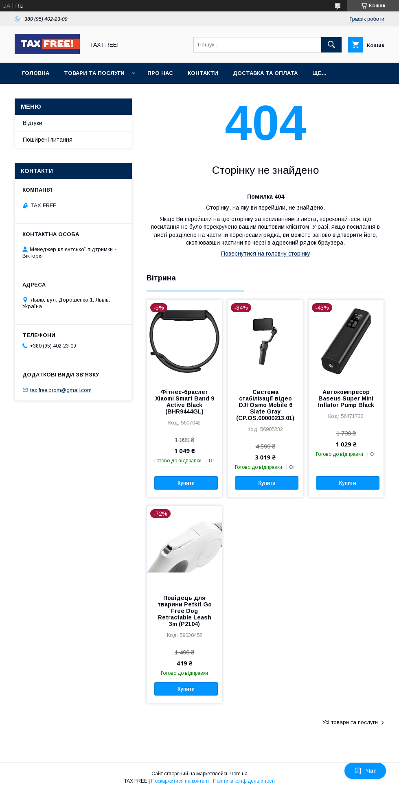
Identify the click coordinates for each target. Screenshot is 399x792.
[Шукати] (331, 45)
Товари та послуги (94, 73)
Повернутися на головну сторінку (265, 253)
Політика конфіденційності (244, 781)
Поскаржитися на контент (180, 781)
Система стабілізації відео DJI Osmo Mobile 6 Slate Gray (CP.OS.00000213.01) (265, 405)
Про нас (160, 73)
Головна (35, 73)
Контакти (203, 73)
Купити (186, 483)
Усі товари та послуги (350, 722)
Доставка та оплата (265, 73)
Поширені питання (47, 139)
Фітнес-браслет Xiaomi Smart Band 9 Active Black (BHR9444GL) (184, 402)
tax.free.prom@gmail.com (61, 390)
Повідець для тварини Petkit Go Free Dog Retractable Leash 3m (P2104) (185, 611)
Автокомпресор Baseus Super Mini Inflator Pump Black (346, 398)
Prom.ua (238, 774)
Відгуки (32, 123)
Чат (365, 770)
